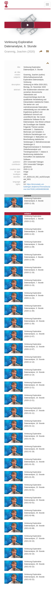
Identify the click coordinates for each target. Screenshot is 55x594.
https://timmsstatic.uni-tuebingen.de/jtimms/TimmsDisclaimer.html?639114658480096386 (36, 186)
